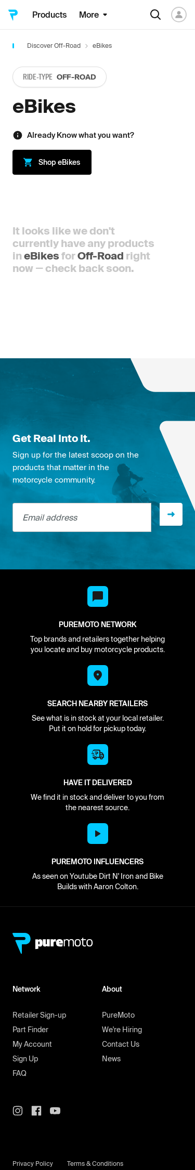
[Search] (155, 14)
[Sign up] (171, 514)
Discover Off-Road (54, 45)
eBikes (41, 256)
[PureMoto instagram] (21, 1111)
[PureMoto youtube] (59, 1111)
